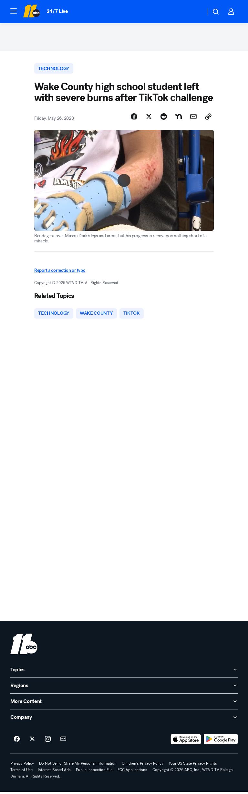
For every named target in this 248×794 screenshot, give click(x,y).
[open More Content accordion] (124, 703)
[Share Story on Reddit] (163, 118)
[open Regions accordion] (124, 687)
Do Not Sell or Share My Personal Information (78, 766)
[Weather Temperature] (195, 11)
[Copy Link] (208, 118)
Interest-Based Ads (54, 772)
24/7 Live (57, 11)
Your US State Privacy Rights (193, 766)
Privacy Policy (22, 766)
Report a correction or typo (59, 272)
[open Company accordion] (124, 719)
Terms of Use (21, 772)
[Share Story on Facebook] (134, 118)
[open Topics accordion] (124, 672)
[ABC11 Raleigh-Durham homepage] (31, 12)
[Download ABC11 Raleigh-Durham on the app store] (186, 741)
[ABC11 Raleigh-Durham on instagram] (47, 741)
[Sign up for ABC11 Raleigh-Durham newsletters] (63, 741)
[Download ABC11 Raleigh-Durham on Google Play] (221, 741)
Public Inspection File (94, 772)
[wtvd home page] (23, 646)
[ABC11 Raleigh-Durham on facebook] (16, 741)
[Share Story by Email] (193, 118)
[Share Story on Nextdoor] (178, 118)
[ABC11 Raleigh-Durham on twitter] (32, 741)
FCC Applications (132, 772)
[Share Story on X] (148, 118)
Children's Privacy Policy (142, 766)
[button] (13, 11)
